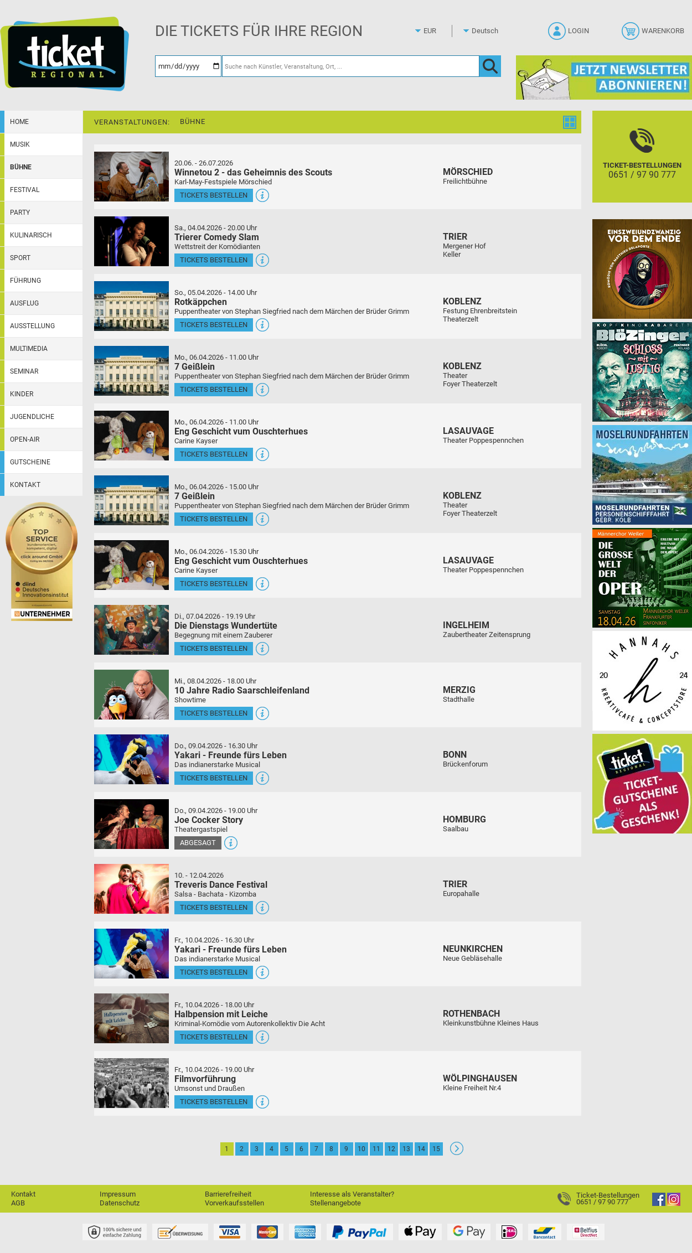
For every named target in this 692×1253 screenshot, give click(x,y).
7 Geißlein (194, 366)
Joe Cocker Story (208, 820)
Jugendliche (32, 417)
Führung (25, 280)
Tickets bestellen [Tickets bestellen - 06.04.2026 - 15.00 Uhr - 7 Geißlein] (213, 519)
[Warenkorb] (654, 34)
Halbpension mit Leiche (221, 1014)
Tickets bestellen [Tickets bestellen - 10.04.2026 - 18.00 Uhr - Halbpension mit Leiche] (213, 1037)
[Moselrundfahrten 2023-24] (642, 474)
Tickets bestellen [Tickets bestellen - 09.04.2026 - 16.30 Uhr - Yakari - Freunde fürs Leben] (213, 778)
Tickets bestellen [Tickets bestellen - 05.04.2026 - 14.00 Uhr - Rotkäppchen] (213, 324)
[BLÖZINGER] (642, 371)
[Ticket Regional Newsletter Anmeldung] (604, 77)
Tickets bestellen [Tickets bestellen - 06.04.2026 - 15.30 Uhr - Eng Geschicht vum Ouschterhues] (213, 583)
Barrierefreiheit (228, 1194)
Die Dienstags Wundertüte (225, 625)
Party (20, 212)
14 (421, 1149)
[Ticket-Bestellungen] (642, 166)
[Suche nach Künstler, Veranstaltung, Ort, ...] (350, 66)
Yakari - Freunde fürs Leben (230, 755)
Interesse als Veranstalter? (352, 1194)
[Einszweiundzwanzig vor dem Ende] (642, 269)
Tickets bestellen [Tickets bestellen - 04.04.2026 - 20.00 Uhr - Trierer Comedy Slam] (213, 260)
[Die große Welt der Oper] (642, 577)
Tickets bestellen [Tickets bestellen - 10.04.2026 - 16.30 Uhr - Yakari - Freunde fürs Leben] (213, 972)
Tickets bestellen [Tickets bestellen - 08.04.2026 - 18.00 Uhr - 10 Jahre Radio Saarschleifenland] (213, 713)
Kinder (21, 394)
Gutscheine (30, 462)
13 (406, 1149)
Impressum (118, 1194)
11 (376, 1149)
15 (436, 1149)
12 (391, 1149)
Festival (24, 190)
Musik (20, 144)
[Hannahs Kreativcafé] (642, 680)
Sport (20, 258)
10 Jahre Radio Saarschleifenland (241, 690)
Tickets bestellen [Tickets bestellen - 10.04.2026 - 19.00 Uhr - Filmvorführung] (213, 1101)
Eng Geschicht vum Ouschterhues (241, 431)
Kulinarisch (31, 235)
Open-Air (24, 439)
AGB (18, 1203)
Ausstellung (32, 326)
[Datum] (188, 66)
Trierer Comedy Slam (216, 237)
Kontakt (25, 485)
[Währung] (440, 31)
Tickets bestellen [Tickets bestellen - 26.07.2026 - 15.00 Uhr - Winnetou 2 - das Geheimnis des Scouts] (213, 195)
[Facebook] (658, 1203)
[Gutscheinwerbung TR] (642, 783)
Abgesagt (198, 842)
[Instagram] (673, 1203)
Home (19, 122)
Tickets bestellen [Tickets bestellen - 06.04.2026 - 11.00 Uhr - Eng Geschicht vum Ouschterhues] (213, 454)
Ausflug (24, 303)
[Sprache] (488, 31)
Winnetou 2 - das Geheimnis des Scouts (253, 172)
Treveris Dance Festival (220, 884)
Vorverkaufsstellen (234, 1203)
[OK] (490, 66)
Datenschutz (120, 1203)
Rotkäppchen (200, 302)
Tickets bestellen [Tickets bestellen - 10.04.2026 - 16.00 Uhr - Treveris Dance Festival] (213, 907)
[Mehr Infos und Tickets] (131, 176)
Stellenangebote (335, 1203)
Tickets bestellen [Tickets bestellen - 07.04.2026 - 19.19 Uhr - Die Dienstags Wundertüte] (213, 648)
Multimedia (29, 349)
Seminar (24, 371)
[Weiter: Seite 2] (456, 1152)
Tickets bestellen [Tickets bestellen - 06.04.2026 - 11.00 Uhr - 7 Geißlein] (213, 389)
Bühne (21, 167)
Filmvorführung (205, 1079)
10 (361, 1149)
